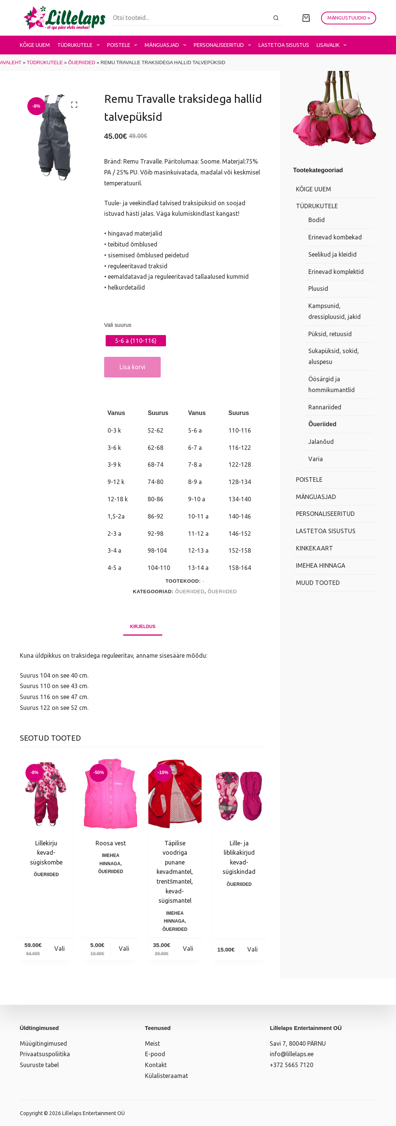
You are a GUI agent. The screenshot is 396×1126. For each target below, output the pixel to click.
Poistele (123, 45)
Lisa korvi (132, 367)
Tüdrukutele (80, 45)
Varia (315, 459)
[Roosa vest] (110, 793)
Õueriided (81, 62)
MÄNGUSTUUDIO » (348, 17)
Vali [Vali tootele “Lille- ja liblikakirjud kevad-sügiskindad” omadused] (252, 949)
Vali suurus (118, 325)
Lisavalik (333, 45)
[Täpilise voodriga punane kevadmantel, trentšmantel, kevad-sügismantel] (175, 793)
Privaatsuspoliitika (45, 1054)
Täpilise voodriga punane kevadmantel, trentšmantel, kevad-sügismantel (175, 872)
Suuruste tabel (39, 1064)
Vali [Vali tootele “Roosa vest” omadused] (124, 948)
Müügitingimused (43, 1043)
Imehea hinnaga (320, 565)
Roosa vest (111, 843)
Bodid (316, 219)
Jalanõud (321, 441)
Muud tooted (318, 582)
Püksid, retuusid (330, 334)
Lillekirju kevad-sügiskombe (46, 853)
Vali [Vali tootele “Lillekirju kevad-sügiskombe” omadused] (59, 948)
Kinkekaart (314, 548)
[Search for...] (191, 18)
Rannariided (324, 407)
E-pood (155, 1054)
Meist (152, 1043)
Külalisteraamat (166, 1075)
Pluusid (318, 288)
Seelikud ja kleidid (332, 254)
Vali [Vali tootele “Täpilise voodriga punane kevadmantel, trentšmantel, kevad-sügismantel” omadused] (188, 948)
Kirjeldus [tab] (142, 626)
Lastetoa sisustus (284, 45)
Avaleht (10, 62)
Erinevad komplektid (336, 271)
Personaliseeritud (224, 45)
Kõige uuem (35, 45)
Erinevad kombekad (335, 237)
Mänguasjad (167, 45)
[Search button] (275, 18)
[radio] (136, 340)
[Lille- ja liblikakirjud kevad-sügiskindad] (239, 793)
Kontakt (156, 1064)
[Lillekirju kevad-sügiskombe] (46, 793)
